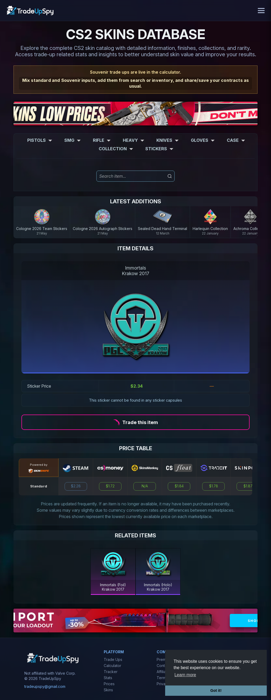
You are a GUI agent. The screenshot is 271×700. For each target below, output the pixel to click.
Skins (108, 690)
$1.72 (110, 486)
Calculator (112, 665)
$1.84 (179, 486)
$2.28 (76, 486)
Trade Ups (113, 659)
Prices (109, 684)
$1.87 (247, 486)
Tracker (111, 671)
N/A (145, 486)
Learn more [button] (185, 675)
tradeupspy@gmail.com (44, 686)
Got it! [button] (216, 690)
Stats (108, 677)
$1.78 (213, 486)
